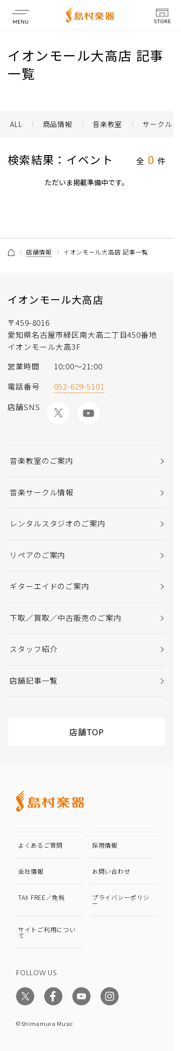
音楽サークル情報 (41, 492)
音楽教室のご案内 (41, 460)
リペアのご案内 (37, 555)
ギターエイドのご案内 (49, 586)
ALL (16, 124)
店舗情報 (39, 251)
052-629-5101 (79, 386)
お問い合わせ (111, 871)
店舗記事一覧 (33, 680)
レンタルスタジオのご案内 (58, 523)
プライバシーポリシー (120, 900)
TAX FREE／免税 (41, 897)
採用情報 (105, 845)
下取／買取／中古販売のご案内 (66, 617)
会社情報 (31, 871)
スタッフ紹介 (33, 648)
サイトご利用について (46, 932)
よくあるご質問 (40, 845)
